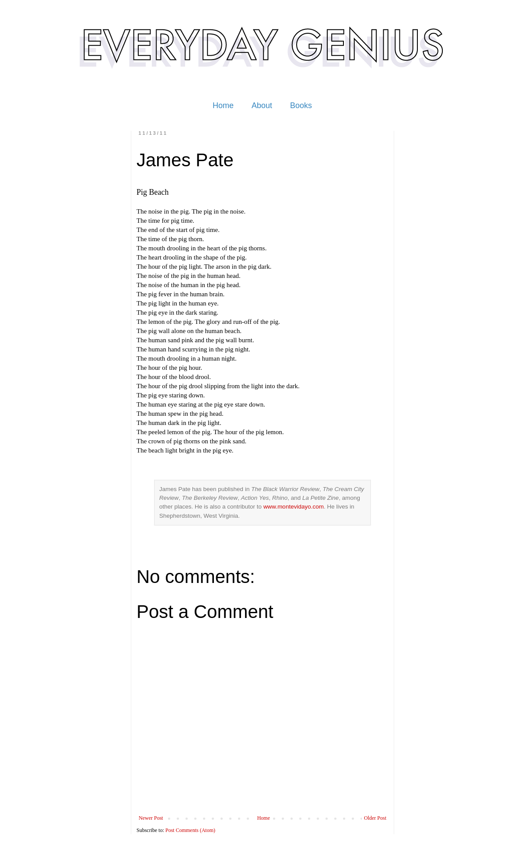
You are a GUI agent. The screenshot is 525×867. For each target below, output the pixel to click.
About (262, 105)
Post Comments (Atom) (190, 830)
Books (301, 105)
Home (223, 105)
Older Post (375, 818)
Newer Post (151, 818)
